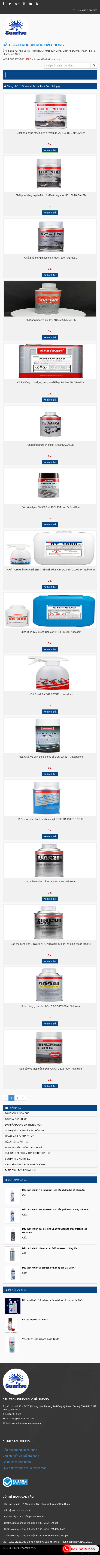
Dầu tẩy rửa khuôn (16, 1119)
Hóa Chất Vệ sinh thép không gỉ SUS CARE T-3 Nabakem (51, 756)
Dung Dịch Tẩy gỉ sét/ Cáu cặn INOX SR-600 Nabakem (50, 632)
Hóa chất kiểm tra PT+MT (19, 1136)
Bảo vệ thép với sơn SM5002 (36, 1319)
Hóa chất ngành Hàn (17, 1142)
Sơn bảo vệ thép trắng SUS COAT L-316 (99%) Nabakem (51, 1068)
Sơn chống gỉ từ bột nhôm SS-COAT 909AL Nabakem (51, 1006)
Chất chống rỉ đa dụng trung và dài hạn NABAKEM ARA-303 (50, 382)
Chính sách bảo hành (17, 1462)
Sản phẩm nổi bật (16, 1180)
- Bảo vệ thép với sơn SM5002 (18, 1510)
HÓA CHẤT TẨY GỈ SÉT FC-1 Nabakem (51, 694)
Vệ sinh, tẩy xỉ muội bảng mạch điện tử (40, 1339)
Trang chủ (11, 86)
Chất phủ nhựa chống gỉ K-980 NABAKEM (50, 444)
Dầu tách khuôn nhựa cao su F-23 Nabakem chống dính (50, 1248)
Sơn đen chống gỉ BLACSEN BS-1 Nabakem (50, 881)
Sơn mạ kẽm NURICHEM (17, 1159)
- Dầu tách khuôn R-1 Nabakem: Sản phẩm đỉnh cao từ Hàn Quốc (36, 1504)
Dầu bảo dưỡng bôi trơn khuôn (23, 1125)
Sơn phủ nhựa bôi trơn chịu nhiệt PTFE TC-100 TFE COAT (50, 819)
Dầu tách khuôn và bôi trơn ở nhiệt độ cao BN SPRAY (49, 1268)
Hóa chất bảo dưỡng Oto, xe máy (24, 1147)
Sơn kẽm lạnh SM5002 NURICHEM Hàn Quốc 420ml (51, 507)
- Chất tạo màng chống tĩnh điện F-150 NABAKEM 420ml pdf (34, 1529)
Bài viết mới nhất (16, 1290)
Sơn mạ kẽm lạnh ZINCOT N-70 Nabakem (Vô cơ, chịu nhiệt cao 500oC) (51, 943)
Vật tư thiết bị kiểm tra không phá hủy (27, 1153)
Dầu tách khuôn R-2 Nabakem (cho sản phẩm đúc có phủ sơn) (53, 1190)
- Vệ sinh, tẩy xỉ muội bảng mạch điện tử (23, 1516)
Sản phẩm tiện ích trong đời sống (25, 1164)
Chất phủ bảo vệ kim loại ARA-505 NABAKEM (50, 320)
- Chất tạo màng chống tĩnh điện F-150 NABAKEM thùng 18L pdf (35, 1535)
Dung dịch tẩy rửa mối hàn (21, 1170)
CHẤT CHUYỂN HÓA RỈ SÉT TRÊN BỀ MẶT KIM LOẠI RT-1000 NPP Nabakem (51, 569)
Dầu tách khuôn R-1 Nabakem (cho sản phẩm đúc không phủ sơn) (55, 1209)
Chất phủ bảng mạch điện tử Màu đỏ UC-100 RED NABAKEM (51, 132)
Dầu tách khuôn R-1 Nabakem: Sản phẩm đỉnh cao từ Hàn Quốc (52, 1300)
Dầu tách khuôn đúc (17, 1113)
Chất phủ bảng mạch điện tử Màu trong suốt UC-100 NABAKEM (51, 195)
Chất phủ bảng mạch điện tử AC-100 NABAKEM (50, 257)
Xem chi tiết (50, 150)
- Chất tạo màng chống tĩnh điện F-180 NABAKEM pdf (30, 1523)
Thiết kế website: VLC (24, 1548)
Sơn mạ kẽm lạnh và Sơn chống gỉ (41, 86)
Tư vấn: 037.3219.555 (85, 10)
